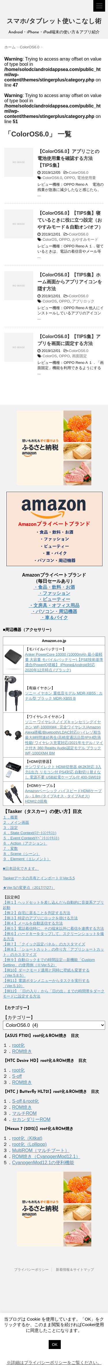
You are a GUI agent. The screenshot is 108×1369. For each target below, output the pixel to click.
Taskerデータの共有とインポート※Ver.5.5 (39, 878)
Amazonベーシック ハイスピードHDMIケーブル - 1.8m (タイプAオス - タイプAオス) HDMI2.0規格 (63, 796)
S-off (17, 1076)
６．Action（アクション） (25, 843)
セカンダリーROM (31, 1119)
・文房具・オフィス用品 (54, 605)
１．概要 (10, 817)
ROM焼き (22, 1051)
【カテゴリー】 (19, 1017)
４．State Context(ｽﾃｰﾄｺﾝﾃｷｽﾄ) (29, 833)
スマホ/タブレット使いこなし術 (54, 21)
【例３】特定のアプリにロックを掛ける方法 (40, 918)
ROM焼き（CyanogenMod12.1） (46, 1156)
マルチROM (24, 1113)
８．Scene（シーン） (21, 854)
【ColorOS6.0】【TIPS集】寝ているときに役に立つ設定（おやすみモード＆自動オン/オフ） (70, 220)
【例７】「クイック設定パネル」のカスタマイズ (44, 944)
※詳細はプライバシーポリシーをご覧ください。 (54, 1362)
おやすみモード (85, 239)
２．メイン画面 (16, 822)
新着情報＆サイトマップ (75, 1270)
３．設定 (10, 827)
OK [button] (55, 1344)
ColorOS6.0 (78, 172)
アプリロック (83, 301)
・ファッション (54, 593)
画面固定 (79, 356)
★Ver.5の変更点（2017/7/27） (29, 887)
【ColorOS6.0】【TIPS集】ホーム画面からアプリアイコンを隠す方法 (69, 281)
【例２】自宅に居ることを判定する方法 (36, 913)
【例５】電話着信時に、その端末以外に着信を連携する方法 (53, 928)
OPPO (69, 178)
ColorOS (50, 239)
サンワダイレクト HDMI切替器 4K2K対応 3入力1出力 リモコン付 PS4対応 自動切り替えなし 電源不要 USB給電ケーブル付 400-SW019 (63, 772)
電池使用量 (86, 178)
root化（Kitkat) (27, 1138)
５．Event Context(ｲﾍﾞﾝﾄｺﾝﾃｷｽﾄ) (31, 838)
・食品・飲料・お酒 (54, 587)
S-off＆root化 (25, 1101)
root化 (18, 1045)
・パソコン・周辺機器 (54, 611)
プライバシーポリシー (31, 1270)
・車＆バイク (54, 617)
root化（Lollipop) (29, 1144)
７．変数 (10, 848)
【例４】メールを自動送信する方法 (33, 923)
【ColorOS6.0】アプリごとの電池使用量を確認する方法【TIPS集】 (68, 158)
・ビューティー (54, 599)
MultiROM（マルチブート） (40, 1150)
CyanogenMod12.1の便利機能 (43, 1162)
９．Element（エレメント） (27, 859)
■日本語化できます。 (21, 868)
